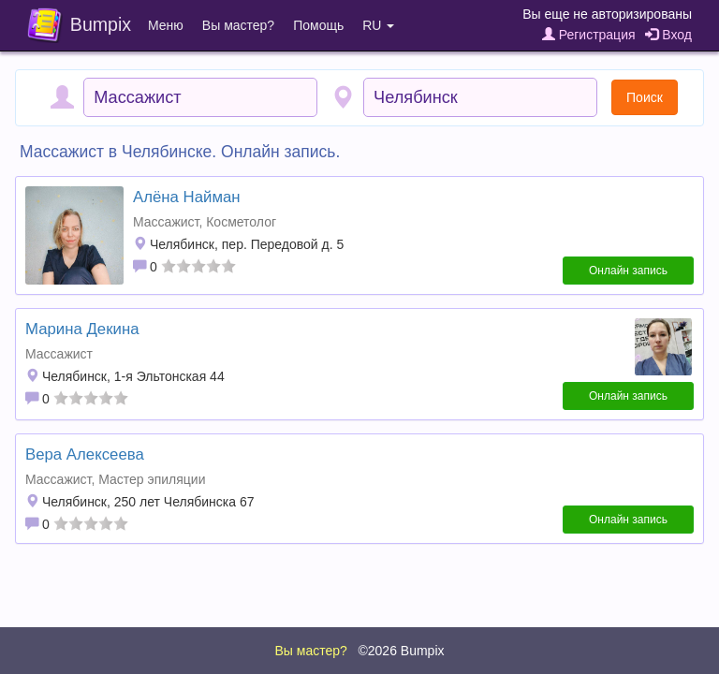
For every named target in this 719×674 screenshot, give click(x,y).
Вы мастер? (238, 25)
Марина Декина (82, 329)
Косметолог (241, 221)
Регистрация (589, 34)
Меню (165, 25)
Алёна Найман (187, 197)
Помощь (318, 25)
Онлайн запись (628, 270)
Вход (668, 34)
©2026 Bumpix (401, 650)
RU (378, 25)
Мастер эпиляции (151, 479)
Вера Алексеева (84, 454)
